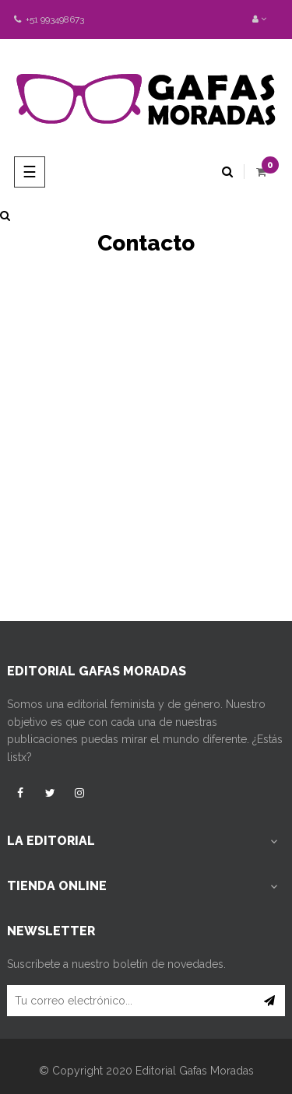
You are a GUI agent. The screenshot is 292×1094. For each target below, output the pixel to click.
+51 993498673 (49, 19)
